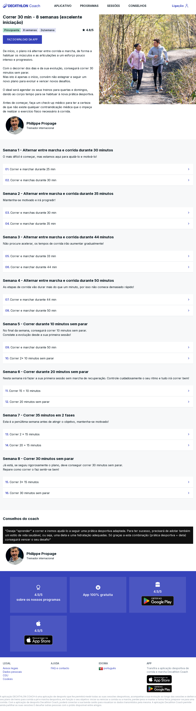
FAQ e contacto (60, 668)
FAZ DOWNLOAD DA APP (22, 39)
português (107, 668)
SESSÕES (113, 6)
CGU (5, 675)
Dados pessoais (12, 671)
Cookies (8, 678)
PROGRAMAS (89, 6)
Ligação (181, 6)
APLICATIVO (62, 6)
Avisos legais (10, 668)
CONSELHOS (137, 6)
